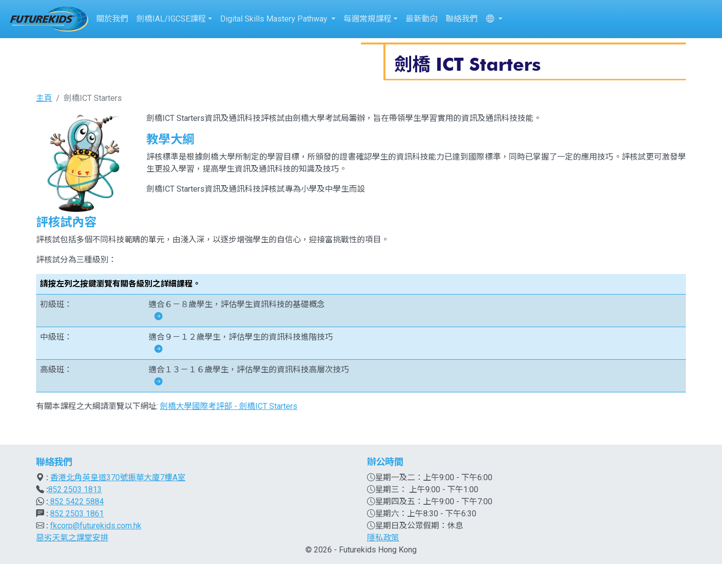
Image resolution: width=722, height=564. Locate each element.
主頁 (44, 98)
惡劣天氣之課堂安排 (72, 537)
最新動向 (422, 19)
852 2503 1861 (77, 513)
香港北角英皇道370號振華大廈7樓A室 (118, 477)
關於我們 (112, 19)
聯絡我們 (462, 19)
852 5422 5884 (76, 501)
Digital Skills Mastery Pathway (274, 19)
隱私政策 (383, 537)
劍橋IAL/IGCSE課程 (171, 19)
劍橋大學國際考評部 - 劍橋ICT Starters (228, 406)
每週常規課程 (367, 19)
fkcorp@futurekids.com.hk (95, 525)
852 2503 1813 (75, 489)
